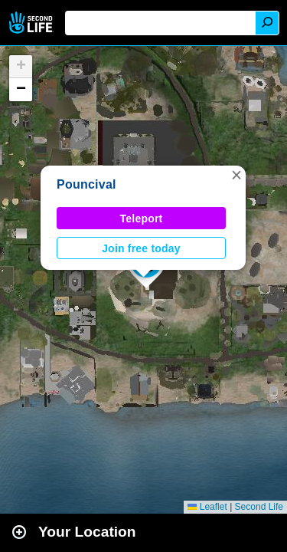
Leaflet (207, 506)
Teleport (141, 218)
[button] (236, 175)
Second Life (32, 22)
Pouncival (86, 184)
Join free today (141, 248)
